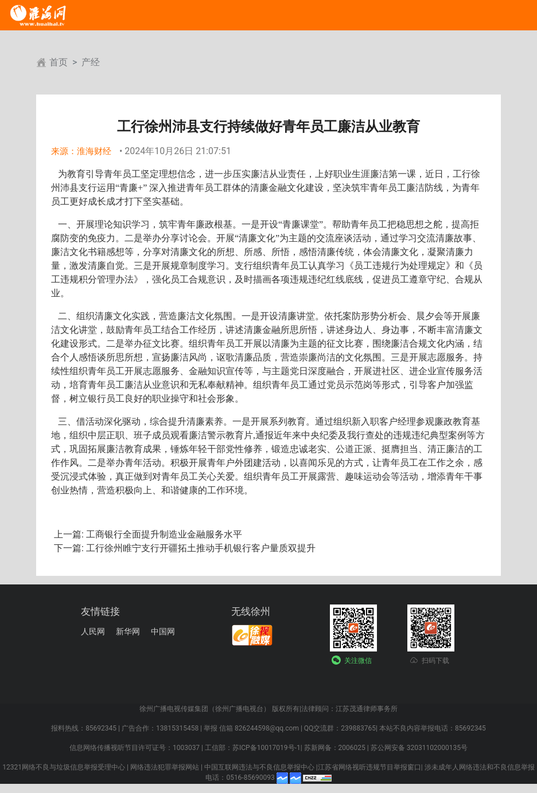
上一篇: (69, 534)
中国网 (163, 631)
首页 (58, 62)
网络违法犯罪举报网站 (165, 767)
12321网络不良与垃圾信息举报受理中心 (63, 767)
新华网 (128, 631)
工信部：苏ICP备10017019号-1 (253, 748)
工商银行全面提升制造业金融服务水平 (163, 534)
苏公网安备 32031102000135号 (419, 748)
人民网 (93, 631)
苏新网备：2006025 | (336, 748)
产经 (90, 62)
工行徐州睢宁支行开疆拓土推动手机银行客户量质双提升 (200, 548)
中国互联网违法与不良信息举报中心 (259, 767)
